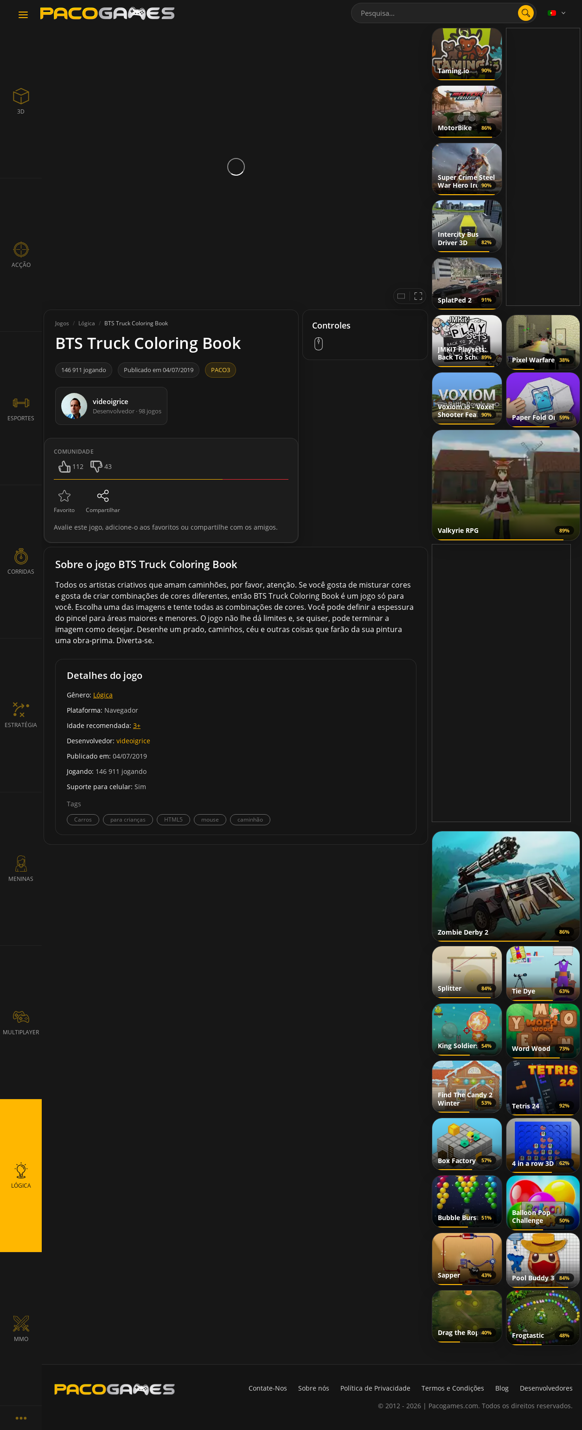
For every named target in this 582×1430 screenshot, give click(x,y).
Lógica (103, 694)
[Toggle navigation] (23, 15)
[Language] (557, 13)
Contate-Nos (268, 1388)
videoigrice (133, 740)
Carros (83, 819)
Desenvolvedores (546, 1388)
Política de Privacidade (375, 1388)
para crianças (128, 819)
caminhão (250, 819)
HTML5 (173, 819)
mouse (210, 819)
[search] (526, 13)
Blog (502, 1388)
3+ (137, 725)
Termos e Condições (453, 1388)
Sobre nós (313, 1388)
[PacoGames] (114, 1389)
